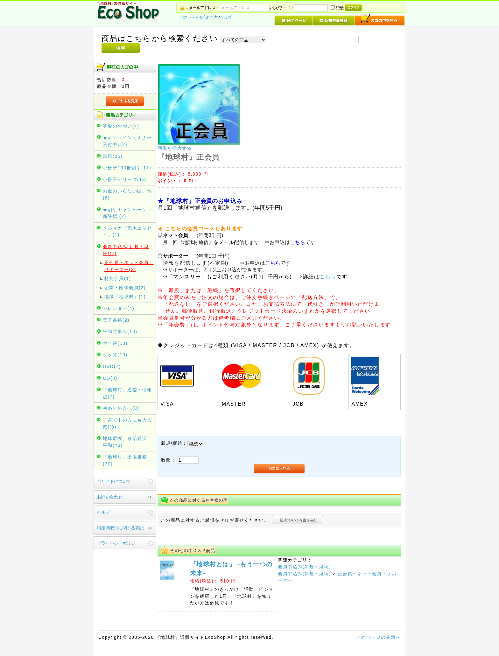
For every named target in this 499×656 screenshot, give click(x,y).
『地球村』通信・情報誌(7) (127, 393)
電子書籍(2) (116, 320)
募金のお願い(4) (121, 126)
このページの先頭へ (378, 637)
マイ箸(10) (115, 343)
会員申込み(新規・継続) (304, 566)
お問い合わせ (110, 496)
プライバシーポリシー (118, 543)
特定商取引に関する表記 (120, 527)
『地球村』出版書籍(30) (125, 460)
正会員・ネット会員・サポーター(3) (128, 266)
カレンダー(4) (118, 308)
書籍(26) (113, 156)
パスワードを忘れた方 (199, 17)
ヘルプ (226, 17)
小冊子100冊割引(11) (127, 167)
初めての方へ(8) (121, 408)
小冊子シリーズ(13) (125, 179)
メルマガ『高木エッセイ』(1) (127, 232)
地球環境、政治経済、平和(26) (127, 442)
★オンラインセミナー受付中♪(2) (127, 141)
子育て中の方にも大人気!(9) (127, 423)
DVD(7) (112, 366)
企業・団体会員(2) (125, 287)
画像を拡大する (175, 148)
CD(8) (110, 378)
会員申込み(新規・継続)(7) (126, 250)
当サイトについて (114, 481)
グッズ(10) (115, 354)
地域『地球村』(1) (125, 296)
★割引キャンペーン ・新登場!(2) (128, 213)
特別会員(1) (117, 278)
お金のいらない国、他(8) (127, 194)
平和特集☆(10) (120, 331)
